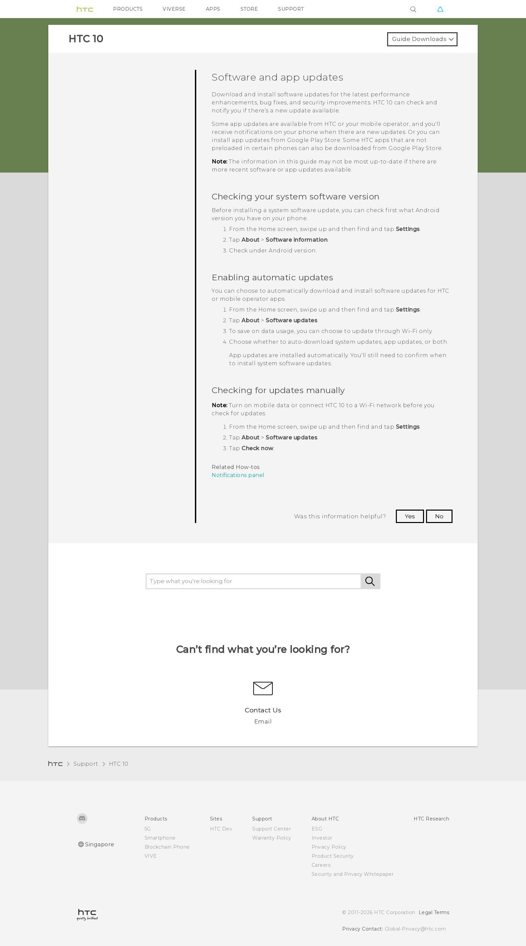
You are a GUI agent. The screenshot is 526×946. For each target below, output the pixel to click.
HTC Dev (221, 829)
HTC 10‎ (118, 764)
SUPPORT (291, 9)
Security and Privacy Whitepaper (353, 874)
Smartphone (160, 838)
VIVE (151, 856)
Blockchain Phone (167, 847)
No (439, 516)
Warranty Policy (272, 838)
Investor (322, 838)
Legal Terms (434, 912)
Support (85, 764)
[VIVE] (440, 9)
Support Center (271, 829)
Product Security (333, 856)
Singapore (99, 844)
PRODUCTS (128, 9)
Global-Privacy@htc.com (415, 929)
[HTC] (85, 9)
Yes (410, 516)
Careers (321, 865)
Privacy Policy (329, 847)
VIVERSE (174, 9)
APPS (213, 9)
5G (148, 829)
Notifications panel (238, 475)
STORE (249, 9)
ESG (317, 829)
